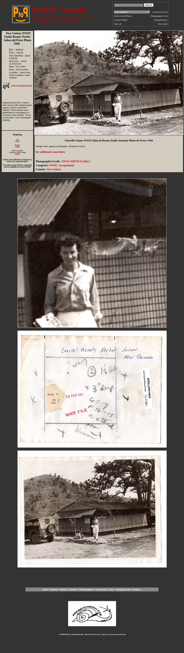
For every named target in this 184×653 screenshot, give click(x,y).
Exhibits (73, 589)
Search (54, 589)
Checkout (101, 589)
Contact (136, 589)
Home (46, 589)
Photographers (86, 589)
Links (111, 589)
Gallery (63, 589)
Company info (123, 589)
